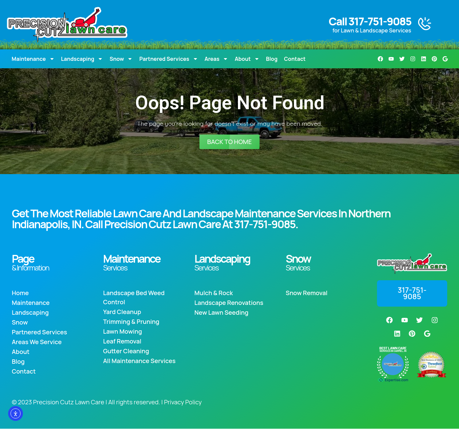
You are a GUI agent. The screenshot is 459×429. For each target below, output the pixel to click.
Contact (295, 59)
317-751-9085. (266, 224)
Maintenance (33, 59)
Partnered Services (168, 59)
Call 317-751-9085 (370, 21)
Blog (271, 59)
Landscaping (82, 59)
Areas (216, 59)
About (247, 59)
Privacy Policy (183, 402)
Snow (121, 59)
